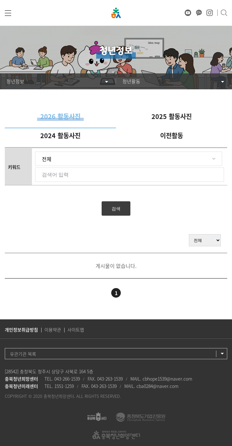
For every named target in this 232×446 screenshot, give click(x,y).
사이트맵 (75, 329)
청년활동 (131, 81)
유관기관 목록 (23, 354)
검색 (223, 13)
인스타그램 (209, 13)
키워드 (14, 167)
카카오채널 (199, 13)
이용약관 (52, 329)
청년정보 (15, 81)
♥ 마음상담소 (177, 13)
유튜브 (188, 13)
